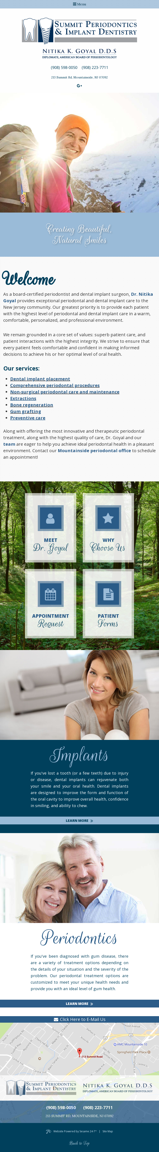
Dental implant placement (40, 379)
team (9, 444)
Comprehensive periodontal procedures (55, 385)
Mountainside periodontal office (94, 450)
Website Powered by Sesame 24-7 (75, 1131)
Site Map (108, 1131)
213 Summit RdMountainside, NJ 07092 (79, 77)
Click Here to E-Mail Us (83, 1019)
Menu (79, 4)
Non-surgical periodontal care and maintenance (64, 392)
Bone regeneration (31, 405)
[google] (79, 85)
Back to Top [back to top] (79, 1143)
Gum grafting (25, 411)
